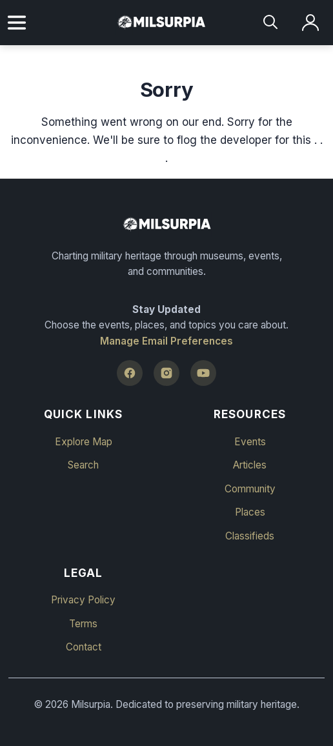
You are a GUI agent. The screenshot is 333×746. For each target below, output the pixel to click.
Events (250, 442)
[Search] (271, 23)
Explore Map (83, 442)
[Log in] (311, 23)
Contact (83, 647)
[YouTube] (203, 373)
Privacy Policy (83, 600)
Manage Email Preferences (166, 341)
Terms (83, 624)
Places (250, 512)
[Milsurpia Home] (166, 224)
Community (250, 489)
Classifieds (249, 536)
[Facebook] (130, 373)
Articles (250, 465)
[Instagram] (166, 373)
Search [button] (83, 465)
